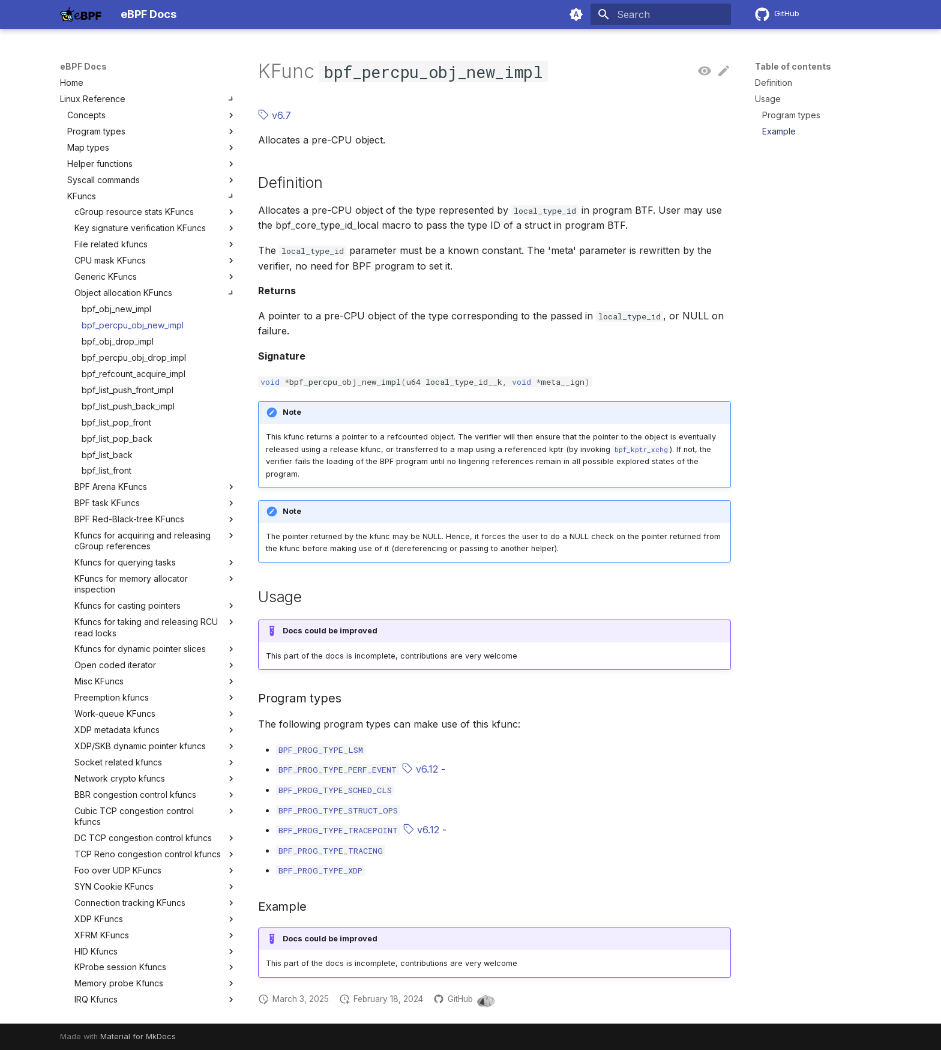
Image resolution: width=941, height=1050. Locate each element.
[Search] (661, 14)
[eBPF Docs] (80, 14)
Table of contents (793, 66)
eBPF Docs (83, 66)
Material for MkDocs (138, 1036)
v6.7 (274, 115)
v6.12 (420, 769)
